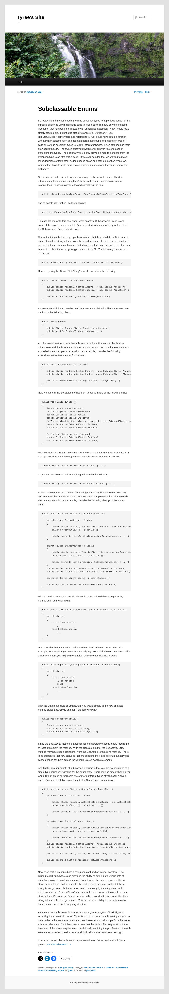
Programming (66, 967)
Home (21, 82)
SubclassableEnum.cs (59, 944)
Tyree (69, 970)
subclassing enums (55, 970)
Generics (110, 967)
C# (103, 967)
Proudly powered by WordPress (84, 982)
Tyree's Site (30, 17)
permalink (91, 970)
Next (148, 92)
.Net (86, 967)
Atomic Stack (95, 967)
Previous (137, 92)
